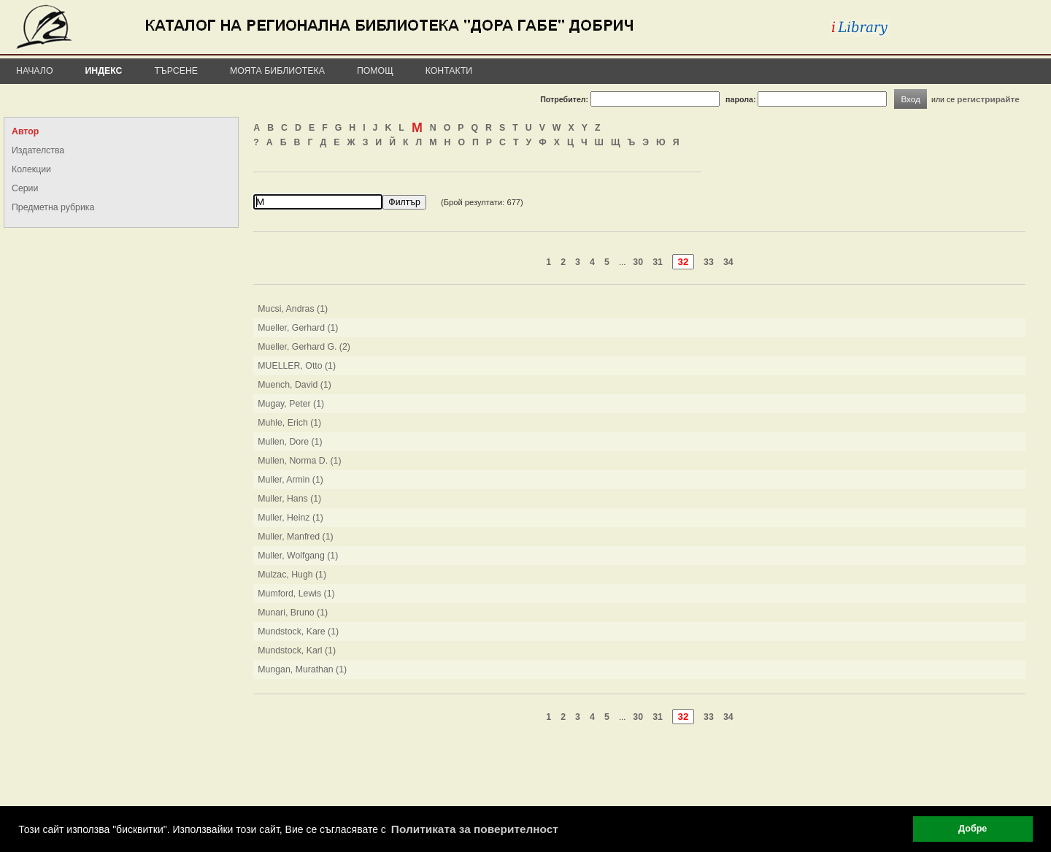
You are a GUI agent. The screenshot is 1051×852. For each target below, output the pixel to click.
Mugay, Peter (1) (291, 404)
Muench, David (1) (294, 385)
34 (728, 262)
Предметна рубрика (53, 207)
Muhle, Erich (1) (289, 423)
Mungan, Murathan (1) (302, 669)
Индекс (104, 71)
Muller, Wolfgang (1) (298, 555)
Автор (25, 131)
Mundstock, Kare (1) (298, 631)
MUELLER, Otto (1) (297, 366)
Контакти (449, 71)
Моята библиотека (277, 71)
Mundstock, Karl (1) (297, 650)
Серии (25, 188)
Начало (34, 71)
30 (638, 262)
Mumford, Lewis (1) (296, 593)
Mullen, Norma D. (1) (299, 461)
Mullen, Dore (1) (290, 442)
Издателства (38, 150)
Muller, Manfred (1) (295, 536)
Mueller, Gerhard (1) (298, 328)
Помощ (375, 71)
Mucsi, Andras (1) (293, 309)
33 (709, 262)
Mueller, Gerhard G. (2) (304, 347)
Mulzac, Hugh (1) (292, 574)
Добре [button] (972, 829)
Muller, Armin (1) (290, 480)
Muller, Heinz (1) (290, 518)
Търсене (176, 71)
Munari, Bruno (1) (293, 612)
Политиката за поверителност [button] (474, 829)
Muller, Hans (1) (289, 499)
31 (657, 262)
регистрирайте (988, 99)
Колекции (31, 169)
